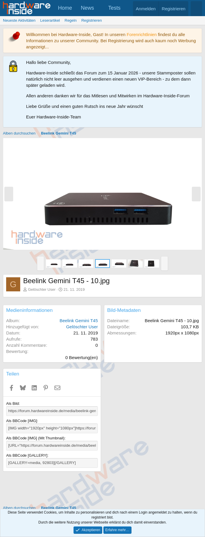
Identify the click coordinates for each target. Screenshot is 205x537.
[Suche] (196, 8)
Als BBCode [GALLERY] (26, 455)
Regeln (71, 20)
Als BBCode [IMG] (21, 420)
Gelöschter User (42, 289)
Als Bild (12, 403)
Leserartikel (50, 20)
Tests (114, 8)
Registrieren (91, 20)
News (87, 8)
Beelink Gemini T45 (78, 320)
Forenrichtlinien (142, 34)
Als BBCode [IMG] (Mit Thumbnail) (35, 438)
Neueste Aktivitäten (19, 20)
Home (65, 8)
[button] (99, 8)
